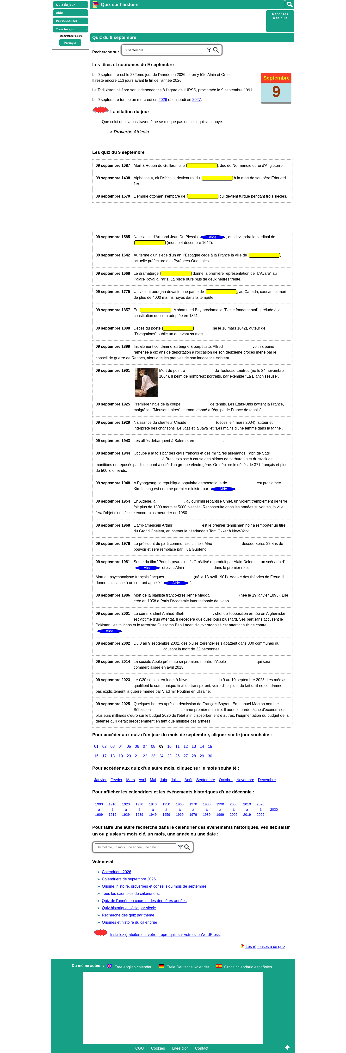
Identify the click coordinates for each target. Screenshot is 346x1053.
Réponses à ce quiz (280, 16)
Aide (59, 13)
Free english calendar (133, 967)
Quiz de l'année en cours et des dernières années (144, 901)
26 (177, 756)
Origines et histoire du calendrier (129, 922)
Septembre (205, 780)
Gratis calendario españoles (248, 967)
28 (194, 756)
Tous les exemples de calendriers (130, 893)
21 (137, 756)
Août (188, 780)
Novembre (245, 780)
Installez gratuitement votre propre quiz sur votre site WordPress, (165, 935)
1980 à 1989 (206, 809)
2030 (274, 809)
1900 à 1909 (99, 809)
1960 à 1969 (180, 809)
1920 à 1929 (126, 809)
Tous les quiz (66, 29)
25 (169, 756)
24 (161, 756)
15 (210, 746)
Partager (70, 42)
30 (210, 756)
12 (186, 746)
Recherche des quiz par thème (128, 915)
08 (153, 746)
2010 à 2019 (247, 809)
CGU (139, 1048)
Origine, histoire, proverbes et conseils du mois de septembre (154, 886)
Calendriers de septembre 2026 (129, 879)
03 (113, 746)
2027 (196, 100)
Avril (142, 780)
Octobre (226, 780)
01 (96, 746)
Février (117, 780)
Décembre (267, 780)
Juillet (176, 780)
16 (96, 756)
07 (145, 746)
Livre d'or (180, 1048)
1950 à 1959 (166, 809)
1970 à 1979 (193, 809)
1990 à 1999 (220, 809)
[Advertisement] (177, 20)
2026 (163, 100)
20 (129, 756)
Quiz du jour (65, 4)
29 (202, 756)
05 (129, 746)
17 (104, 756)
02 (104, 746)
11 (177, 746)
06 (137, 746)
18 (113, 756)
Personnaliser (66, 21)
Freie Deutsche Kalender (188, 967)
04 (120, 746)
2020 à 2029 (260, 809)
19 (120, 756)
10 (169, 746)
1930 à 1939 (139, 809)
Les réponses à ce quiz (263, 947)
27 (186, 756)
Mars (130, 780)
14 (202, 746)
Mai (153, 780)
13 (194, 746)
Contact (201, 1048)
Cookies (158, 1048)
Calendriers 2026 (116, 872)
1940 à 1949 (153, 809)
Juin (163, 780)
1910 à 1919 (112, 809)
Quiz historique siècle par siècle (129, 908)
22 (145, 756)
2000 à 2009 (233, 809)
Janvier (100, 780)
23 (153, 756)
